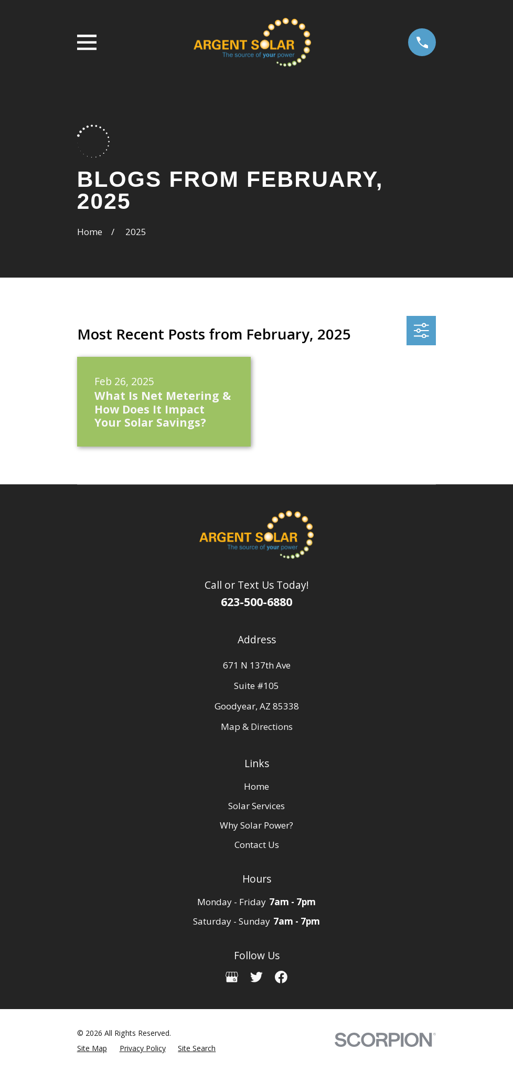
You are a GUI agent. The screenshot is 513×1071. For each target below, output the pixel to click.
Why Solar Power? (256, 825)
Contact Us (256, 845)
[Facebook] (281, 977)
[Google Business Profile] (232, 977)
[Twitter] (256, 977)
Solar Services (256, 806)
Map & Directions (257, 726)
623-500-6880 (256, 601)
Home (256, 786)
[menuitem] (92, 1048)
